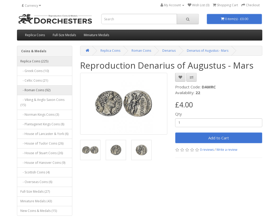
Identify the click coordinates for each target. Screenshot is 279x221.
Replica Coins (35, 35)
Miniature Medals (96, 35)
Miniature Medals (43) (36, 201)
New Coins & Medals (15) (38, 211)
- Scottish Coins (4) (35, 172)
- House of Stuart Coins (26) (41, 153)
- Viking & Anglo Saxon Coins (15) (42, 102)
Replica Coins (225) (34, 61)
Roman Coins (141, 50)
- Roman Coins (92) (35, 90)
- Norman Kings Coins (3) (39, 114)
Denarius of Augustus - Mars (207, 50)
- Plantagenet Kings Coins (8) (42, 124)
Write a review (226, 149)
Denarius (169, 50)
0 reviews (207, 149)
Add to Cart (218, 137)
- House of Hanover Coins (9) (42, 162)
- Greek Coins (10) (34, 71)
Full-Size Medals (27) (35, 191)
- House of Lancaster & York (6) (44, 134)
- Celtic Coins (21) (34, 80)
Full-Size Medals (64, 35)
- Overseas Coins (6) (36, 182)
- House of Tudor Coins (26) (41, 143)
